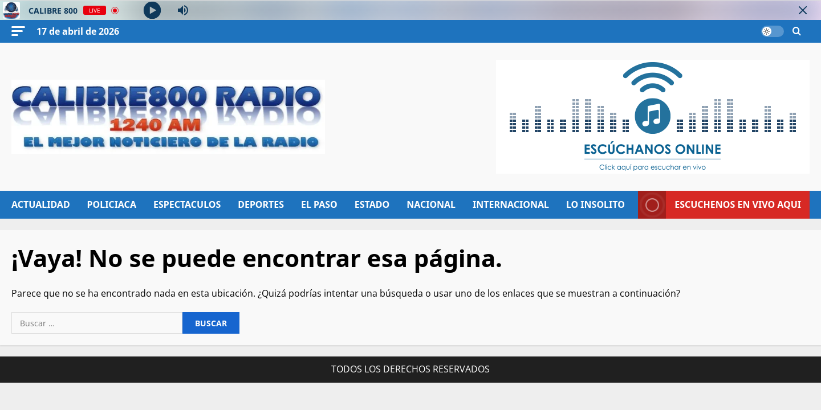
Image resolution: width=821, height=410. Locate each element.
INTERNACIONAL (511, 204)
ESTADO (372, 204)
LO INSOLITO (595, 204)
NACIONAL (431, 204)
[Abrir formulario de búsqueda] (796, 31)
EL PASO (319, 204)
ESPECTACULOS (187, 204)
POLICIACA (111, 204)
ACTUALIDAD (40, 204)
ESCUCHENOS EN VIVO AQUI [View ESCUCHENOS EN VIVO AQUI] (719, 205)
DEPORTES (261, 204)
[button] (18, 31)
